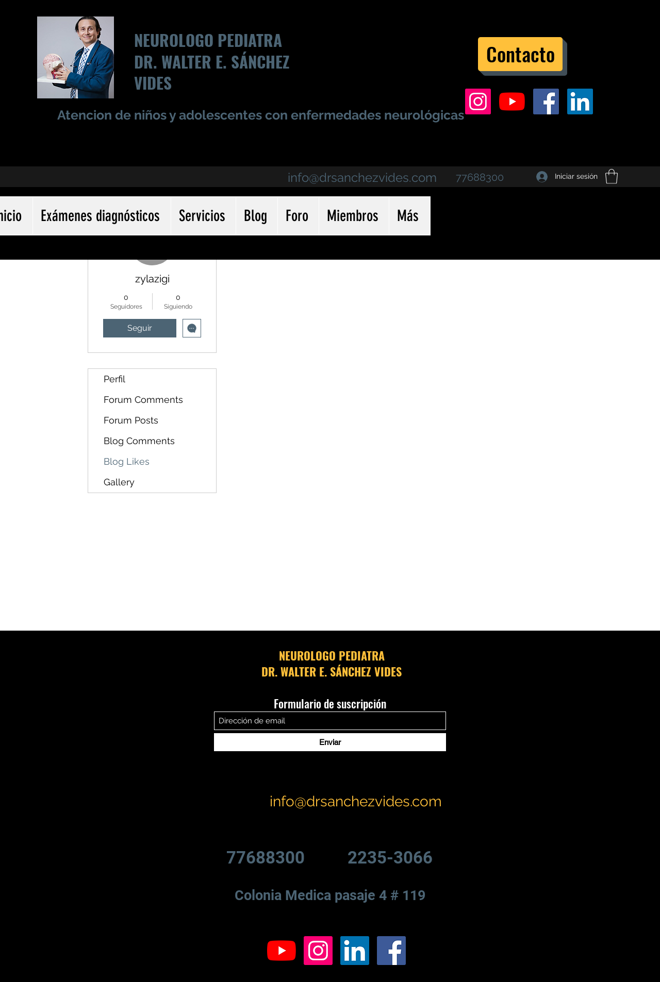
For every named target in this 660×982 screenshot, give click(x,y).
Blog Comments (139, 440)
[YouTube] (512, 101)
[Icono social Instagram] (478, 101)
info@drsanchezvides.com (362, 177)
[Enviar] (330, 742)
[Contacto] (520, 54)
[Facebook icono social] (546, 101)
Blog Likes (127, 461)
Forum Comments (143, 399)
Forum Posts (131, 420)
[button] (611, 176)
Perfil (114, 379)
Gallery (119, 482)
